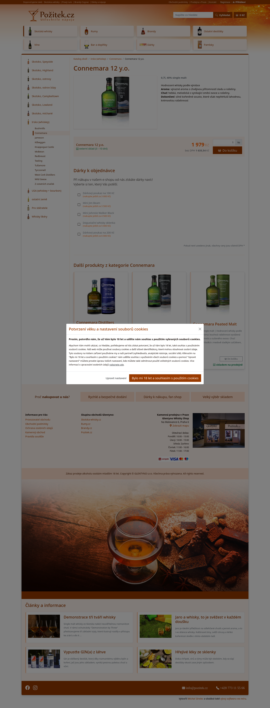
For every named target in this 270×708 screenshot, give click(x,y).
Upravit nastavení (116, 378)
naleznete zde (116, 364)
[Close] (199, 328)
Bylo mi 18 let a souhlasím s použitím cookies (165, 378)
